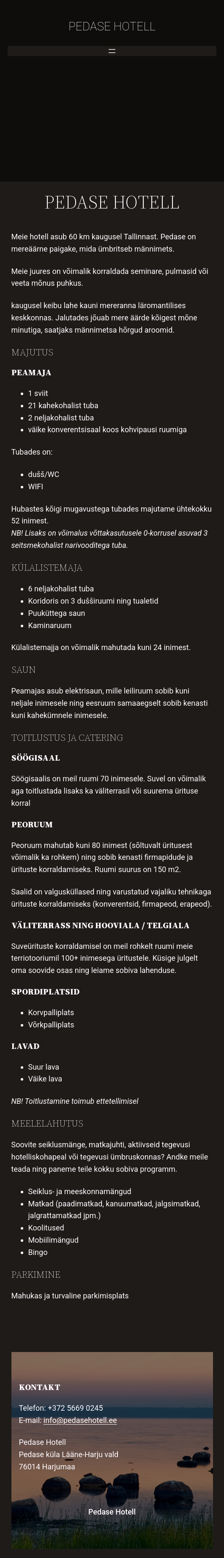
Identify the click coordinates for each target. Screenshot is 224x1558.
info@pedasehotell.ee (80, 1420)
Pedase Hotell (112, 1511)
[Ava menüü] (112, 51)
